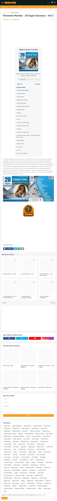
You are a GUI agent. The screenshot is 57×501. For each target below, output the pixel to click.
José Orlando (35, 457)
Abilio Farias (7, 426)
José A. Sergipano (41, 454)
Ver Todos (16, 254)
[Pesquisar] (55, 2)
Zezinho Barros (47, 488)
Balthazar (21, 433)
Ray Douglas (30, 475)
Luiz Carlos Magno (19, 462)
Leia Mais (44, 495)
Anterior (4, 303)
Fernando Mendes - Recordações (44, 297)
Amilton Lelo (44, 428)
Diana (15, 444)
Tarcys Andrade (30, 483)
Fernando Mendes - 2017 (27, 274)
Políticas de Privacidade (30, 7)
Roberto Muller (43, 478)
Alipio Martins (47, 426)
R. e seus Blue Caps (8, 475)
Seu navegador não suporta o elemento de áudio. (28, 79)
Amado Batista (35, 428)
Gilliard (40, 452)
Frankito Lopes (7, 452)
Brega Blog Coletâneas (18, 436)
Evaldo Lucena (7, 449)
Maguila (33, 462)
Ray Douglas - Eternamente (45, 387)
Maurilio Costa (34, 465)
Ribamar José (17, 478)
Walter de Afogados (42, 486)
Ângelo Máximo (16, 431)
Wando (39, 488)
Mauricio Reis (25, 465)
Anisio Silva (25, 431)
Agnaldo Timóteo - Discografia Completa (28, 388)
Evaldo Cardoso (40, 446)
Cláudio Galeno (34, 441)
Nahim (22, 467)
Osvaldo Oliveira (42, 470)
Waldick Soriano (23, 486)
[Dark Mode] (48, 2)
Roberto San (7, 480)
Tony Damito (7, 486)
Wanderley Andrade (19, 488)
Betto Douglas (7, 436)
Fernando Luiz (31, 449)
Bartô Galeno (49, 433)
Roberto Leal (34, 478)
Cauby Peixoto (44, 439)
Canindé (28, 436)
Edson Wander (7, 446)
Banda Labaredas (29, 433)
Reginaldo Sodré (8, 478)
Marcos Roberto (8, 465)
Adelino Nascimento (17, 426)
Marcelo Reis (40, 462)
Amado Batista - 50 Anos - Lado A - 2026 (46, 366)
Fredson (15, 452)
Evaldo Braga (31, 446)
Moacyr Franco (14, 467)
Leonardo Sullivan (39, 460)
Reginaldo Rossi (39, 475)
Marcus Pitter (17, 465)
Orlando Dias (32, 470)
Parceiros (48, 7)
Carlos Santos (35, 439)
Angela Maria (7, 431)
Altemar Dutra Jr (25, 428)
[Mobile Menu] (2, 2)
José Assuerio (7, 457)
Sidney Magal (15, 483)
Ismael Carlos (7, 454)
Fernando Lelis (21, 449)
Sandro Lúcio (7, 483)
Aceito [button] (4, 498)
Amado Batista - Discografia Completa (27, 366)
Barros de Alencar (40, 433)
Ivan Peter (15, 454)
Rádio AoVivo (41, 7)
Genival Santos (23, 452)
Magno (27, 462)
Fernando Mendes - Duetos (9, 274)
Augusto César (45, 431)
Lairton (31, 460)
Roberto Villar (15, 480)
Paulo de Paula (23, 473)
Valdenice (14, 486)
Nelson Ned (39, 467)
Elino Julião (16, 446)
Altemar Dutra (16, 428)
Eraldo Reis (23, 446)
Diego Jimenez (21, 444)
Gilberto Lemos (32, 452)
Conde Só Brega (44, 441)
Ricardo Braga (26, 478)
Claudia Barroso (24, 441)
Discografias (20, 7)
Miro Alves (6, 467)
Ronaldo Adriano (39, 480)
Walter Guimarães (8, 488)
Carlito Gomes (46, 436)
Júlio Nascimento (24, 460)
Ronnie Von (48, 480)
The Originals (47, 483)
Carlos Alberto (7, 439)
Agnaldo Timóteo (37, 426)
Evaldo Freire (49, 446)
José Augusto (16, 457)
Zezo (5, 491)
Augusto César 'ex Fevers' (10, 433)
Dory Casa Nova (31, 444)
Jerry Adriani (23, 454)
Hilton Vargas (47, 452)
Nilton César (47, 467)
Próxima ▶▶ (37, 84)
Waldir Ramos (32, 486)
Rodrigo (23, 480)
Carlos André (27, 439)
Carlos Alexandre (17, 439)
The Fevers (39, 483)
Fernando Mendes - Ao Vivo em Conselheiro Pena (10, 297)
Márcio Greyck (49, 462)
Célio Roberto (7, 441)
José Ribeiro (43, 457)
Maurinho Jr (42, 465)
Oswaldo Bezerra (8, 473)
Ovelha (16, 473)
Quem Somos (12, 7)
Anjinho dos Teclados (35, 431)
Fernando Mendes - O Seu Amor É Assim (46, 274)
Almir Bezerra (7, 428)
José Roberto (7, 460)
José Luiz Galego (25, 457)
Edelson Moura (40, 444)
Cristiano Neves (7, 444)
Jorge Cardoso (31, 454)
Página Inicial (5, 7)
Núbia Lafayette (16, 470)
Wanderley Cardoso (31, 488)
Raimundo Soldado (20, 475)
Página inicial (6, 12)
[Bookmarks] (52, 2)
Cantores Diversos (36, 436)
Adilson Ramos (27, 426)
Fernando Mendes (14, 12)
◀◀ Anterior (20, 84)
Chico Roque (16, 441)
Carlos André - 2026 (8, 365)
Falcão (14, 449)
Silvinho (23, 483)
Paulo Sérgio (41, 473)
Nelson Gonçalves (30, 467)
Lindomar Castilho (8, 462)
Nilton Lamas (7, 470)
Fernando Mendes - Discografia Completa (26, 297)
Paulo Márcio (32, 473)
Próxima (53, 303)
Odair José (24, 470)
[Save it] (53, 19)
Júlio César (14, 460)
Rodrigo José (30, 480)
